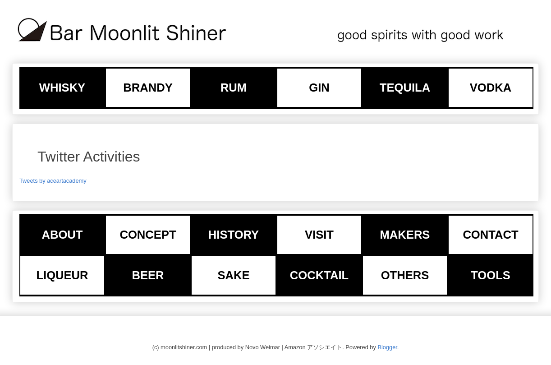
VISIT (319, 234)
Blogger (387, 347)
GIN (319, 87)
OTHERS (405, 275)
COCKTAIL (319, 275)
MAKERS (405, 234)
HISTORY (233, 234)
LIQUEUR (62, 275)
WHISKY (62, 87)
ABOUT (62, 234)
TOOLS (490, 275)
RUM (233, 87)
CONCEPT (147, 234)
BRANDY (148, 87)
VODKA (490, 87)
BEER (148, 275)
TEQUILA (405, 87)
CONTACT (490, 234)
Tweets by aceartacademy (53, 180)
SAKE (233, 275)
